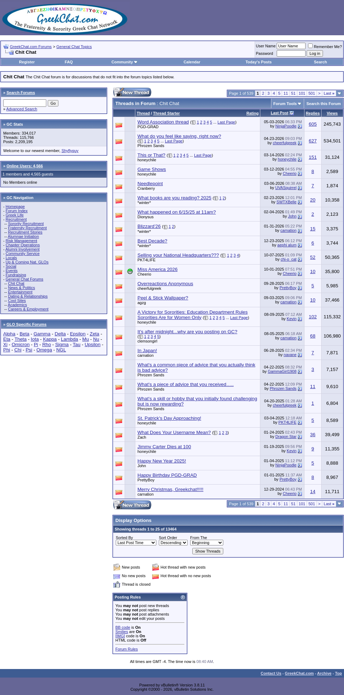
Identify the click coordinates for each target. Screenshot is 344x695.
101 (302, 93)
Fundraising (16, 275)
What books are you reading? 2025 (174, 197)
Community (124, 62)
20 (313, 200)
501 (311, 93)
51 (293, 93)
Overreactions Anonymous (165, 283)
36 (313, 434)
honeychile (146, 160)
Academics (17, 305)
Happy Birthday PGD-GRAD (167, 475)
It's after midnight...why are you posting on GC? (187, 331)
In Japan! (147, 350)
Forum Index (17, 211)
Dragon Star (285, 436)
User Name (266, 46)
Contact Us (271, 673)
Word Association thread (163, 122)
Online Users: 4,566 (24, 166)
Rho (46, 344)
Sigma (62, 344)
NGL (61, 349)
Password (264, 53)
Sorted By (124, 537)
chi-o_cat (289, 259)
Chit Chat (16, 283)
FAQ (69, 62)
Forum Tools (285, 103)
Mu (85, 339)
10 (313, 271)
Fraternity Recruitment (27, 228)
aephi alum (287, 245)
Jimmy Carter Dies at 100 (164, 446)
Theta (21, 339)
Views (332, 113)
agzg (141, 303)
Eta (6, 339)
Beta (24, 333)
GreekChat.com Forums (31, 47)
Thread (143, 113)
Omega (44, 349)
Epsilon (77, 333)
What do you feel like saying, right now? (179, 136)
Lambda (69, 339)
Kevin (292, 319)
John (292, 216)
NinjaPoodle (285, 126)
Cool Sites (17, 300)
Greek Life (15, 215)
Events (12, 270)
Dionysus (145, 217)
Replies (313, 113)
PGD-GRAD (147, 127)
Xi (5, 344)
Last (329, 93)
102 (313, 316)
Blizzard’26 (149, 226)
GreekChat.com (299, 673)
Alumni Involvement (22, 249)
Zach (141, 437)
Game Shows (151, 169)
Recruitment (16, 219)
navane (290, 354)
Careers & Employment (28, 309)
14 (313, 491)
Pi (36, 344)
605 (313, 124)
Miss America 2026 (157, 269)
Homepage (15, 206)
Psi (29, 349)
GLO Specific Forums (26, 324)
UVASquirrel (286, 187)
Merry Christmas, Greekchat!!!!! (170, 489)
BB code (122, 627)
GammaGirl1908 (282, 371)
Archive (324, 673)
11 (285, 93)
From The (198, 537)
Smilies (121, 631)
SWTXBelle (286, 202)
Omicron (21, 344)
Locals (11, 258)
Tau (76, 344)
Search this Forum (323, 103)
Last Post (279, 113)
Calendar (191, 62)
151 (313, 157)
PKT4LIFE (146, 260)
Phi (6, 349)
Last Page (226, 122)
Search (320, 62)
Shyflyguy (70, 150)
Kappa (50, 339)
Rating (252, 113)
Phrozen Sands (150, 145)
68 (313, 336)
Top (338, 673)
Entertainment (20, 292)
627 (313, 140)
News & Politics (21, 288)
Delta (60, 333)
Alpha (9, 333)
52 (313, 257)
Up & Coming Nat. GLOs (27, 262)
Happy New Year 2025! (161, 461)
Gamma (41, 333)
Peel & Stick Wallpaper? (162, 298)
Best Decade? (152, 241)
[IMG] (120, 636)
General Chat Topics (74, 47)
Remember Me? (325, 47)
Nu (96, 339)
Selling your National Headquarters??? (178, 255)
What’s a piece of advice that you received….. (185, 384)
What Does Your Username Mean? (174, 432)
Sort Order (168, 537)
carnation (288, 230)
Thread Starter (166, 113)
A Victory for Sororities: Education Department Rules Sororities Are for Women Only (192, 314)
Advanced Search (21, 109)
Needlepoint (150, 183)
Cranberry (146, 188)
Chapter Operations (23, 245)
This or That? (151, 155)
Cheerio (290, 173)
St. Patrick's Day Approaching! (169, 418)
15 (313, 228)
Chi (17, 349)
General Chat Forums (24, 279)
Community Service (23, 253)
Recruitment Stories (25, 232)
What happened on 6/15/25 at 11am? (176, 212)
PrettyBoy (288, 288)
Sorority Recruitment (25, 223)
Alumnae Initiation (23, 236)
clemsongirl (147, 341)
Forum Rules (126, 649)
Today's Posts (258, 62)
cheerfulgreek (285, 143)
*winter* (144, 202)
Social (11, 266)
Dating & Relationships (27, 296)
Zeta (94, 333)
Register (27, 62)
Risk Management (21, 241)
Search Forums (20, 92)
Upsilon (92, 344)
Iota (35, 339)
